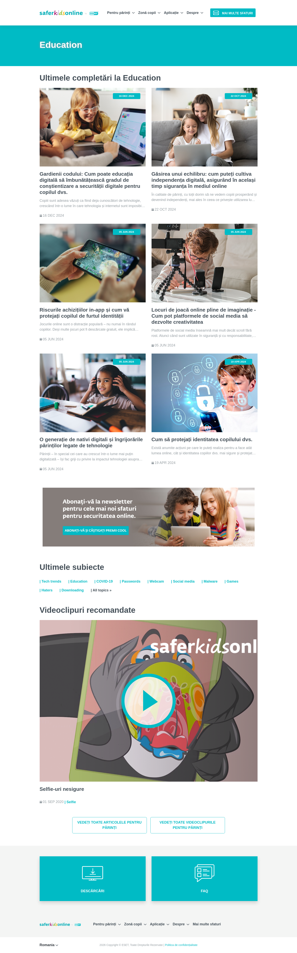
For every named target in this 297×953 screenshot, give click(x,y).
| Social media (183, 581)
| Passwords (130, 581)
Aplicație (173, 13)
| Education (77, 581)
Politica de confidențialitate (181, 945)
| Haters (46, 590)
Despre (195, 13)
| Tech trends (50, 581)
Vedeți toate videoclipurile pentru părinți (188, 825)
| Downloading (72, 590)
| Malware (209, 581)
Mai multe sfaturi (207, 924)
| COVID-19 (103, 581)
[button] (93, 878)
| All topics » (101, 590)
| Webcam (155, 581)
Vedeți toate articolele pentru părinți (109, 825)
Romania (49, 945)
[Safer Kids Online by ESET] (69, 12)
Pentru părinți (121, 13)
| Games (231, 581)
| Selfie (70, 802)
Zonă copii (149, 13)
